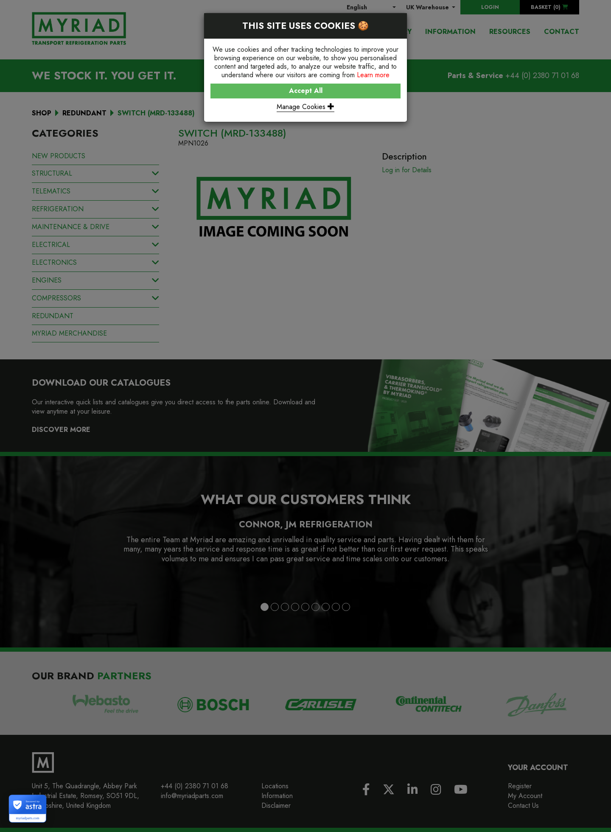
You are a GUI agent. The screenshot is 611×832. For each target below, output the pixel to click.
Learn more (373, 75)
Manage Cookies (305, 107)
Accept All (305, 90)
